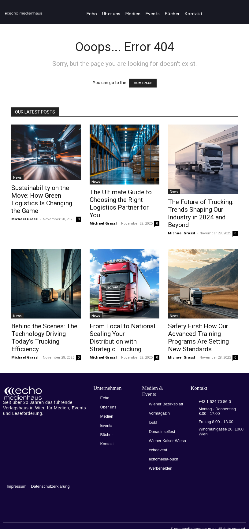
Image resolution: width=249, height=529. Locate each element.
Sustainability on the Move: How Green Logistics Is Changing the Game (41, 199)
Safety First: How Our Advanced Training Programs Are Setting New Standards (198, 337)
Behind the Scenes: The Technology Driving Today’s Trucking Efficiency (44, 337)
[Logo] (45, 393)
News (17, 177)
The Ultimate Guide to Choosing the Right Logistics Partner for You (121, 203)
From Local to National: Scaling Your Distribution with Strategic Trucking (123, 337)
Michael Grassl (25, 219)
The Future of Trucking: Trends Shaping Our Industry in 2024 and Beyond (200, 213)
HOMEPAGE (143, 83)
